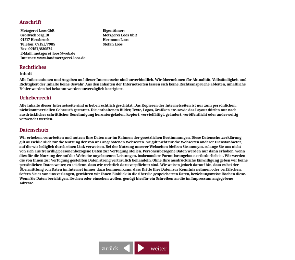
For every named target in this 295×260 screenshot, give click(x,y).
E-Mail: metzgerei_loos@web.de (47, 53)
